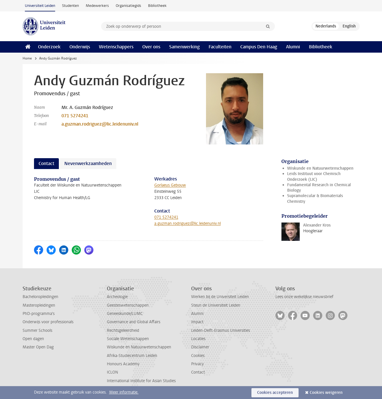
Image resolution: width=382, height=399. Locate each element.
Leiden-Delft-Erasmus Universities (220, 330)
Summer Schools (37, 330)
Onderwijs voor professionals (48, 322)
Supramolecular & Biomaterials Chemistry (315, 198)
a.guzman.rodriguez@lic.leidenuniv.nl (99, 124)
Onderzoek (49, 47)
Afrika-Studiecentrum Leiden (132, 355)
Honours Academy (123, 364)
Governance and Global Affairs (133, 322)
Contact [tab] (46, 163)
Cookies (198, 355)
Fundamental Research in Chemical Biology (319, 187)
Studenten (70, 5)
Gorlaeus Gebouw (170, 185)
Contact (198, 372)
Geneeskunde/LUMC (125, 313)
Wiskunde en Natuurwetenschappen (320, 168)
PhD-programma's (39, 313)
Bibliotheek (157, 5)
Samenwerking (184, 47)
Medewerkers (97, 5)
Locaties (198, 339)
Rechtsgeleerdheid (123, 330)
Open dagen (33, 339)
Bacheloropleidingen (40, 296)
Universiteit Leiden (40, 5)
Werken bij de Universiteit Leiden (220, 296)
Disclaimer (200, 347)
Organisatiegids (128, 5)
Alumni (293, 47)
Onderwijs (79, 47)
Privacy (197, 364)
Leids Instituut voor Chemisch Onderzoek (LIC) (314, 176)
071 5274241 (74, 116)
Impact (197, 322)
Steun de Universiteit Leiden (215, 305)
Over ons (151, 47)
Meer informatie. (124, 392)
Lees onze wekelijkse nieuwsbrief (304, 296)
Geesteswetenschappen (128, 305)
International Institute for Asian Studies (141, 381)
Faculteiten (220, 47)
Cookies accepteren (275, 392)
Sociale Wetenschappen (128, 339)
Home (27, 58)
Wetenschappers (116, 47)
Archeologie (117, 296)
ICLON (112, 372)
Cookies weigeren (326, 392)
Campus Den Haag (258, 47)
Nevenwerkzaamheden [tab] (88, 163)
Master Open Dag (38, 347)
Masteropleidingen (39, 305)
